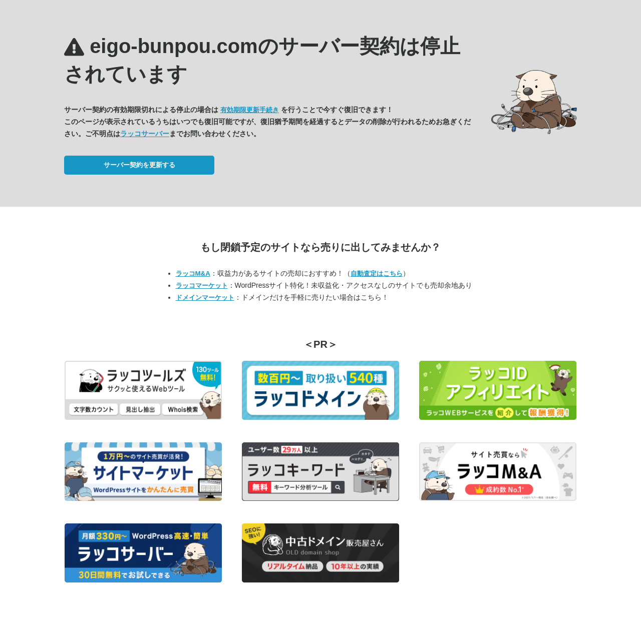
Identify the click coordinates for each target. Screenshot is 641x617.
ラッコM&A (193, 273)
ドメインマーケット (205, 297)
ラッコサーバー (144, 134)
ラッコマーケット (202, 285)
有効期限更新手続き (249, 110)
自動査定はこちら (377, 273)
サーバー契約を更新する (139, 165)
